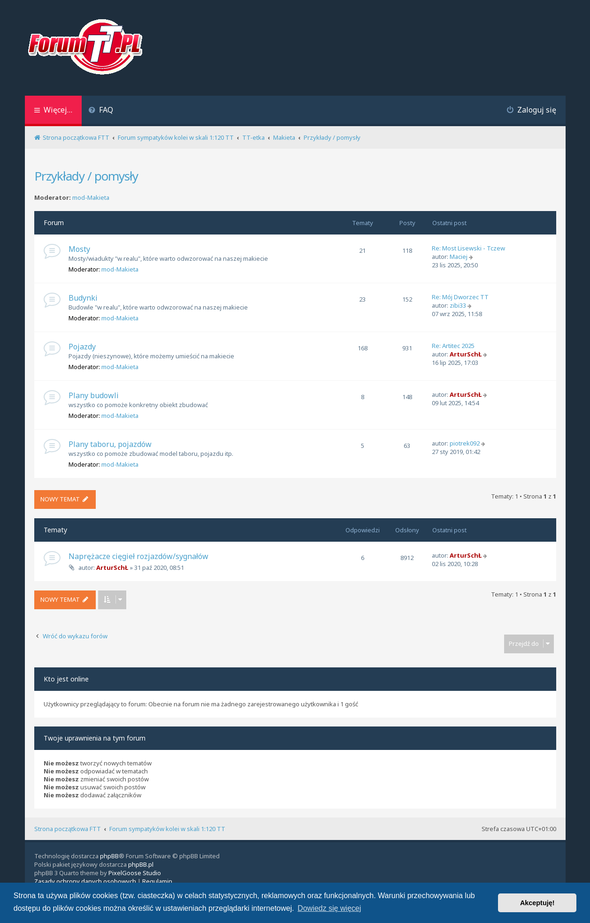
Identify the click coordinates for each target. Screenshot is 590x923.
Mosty (79, 249)
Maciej (458, 256)
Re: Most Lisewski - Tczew (468, 248)
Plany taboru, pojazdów (110, 444)
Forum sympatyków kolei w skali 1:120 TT (167, 829)
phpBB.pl (140, 864)
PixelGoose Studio (134, 873)
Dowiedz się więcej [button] (329, 908)
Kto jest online (66, 678)
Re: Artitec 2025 (453, 345)
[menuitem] (101, 111)
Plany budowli (94, 395)
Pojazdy (82, 346)
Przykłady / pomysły (86, 175)
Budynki (83, 298)
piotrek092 (465, 443)
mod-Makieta (90, 198)
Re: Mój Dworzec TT (460, 297)
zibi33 (458, 305)
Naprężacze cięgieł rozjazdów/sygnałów (138, 556)
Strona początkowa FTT (67, 829)
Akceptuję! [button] (537, 903)
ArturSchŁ (466, 354)
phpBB (109, 856)
